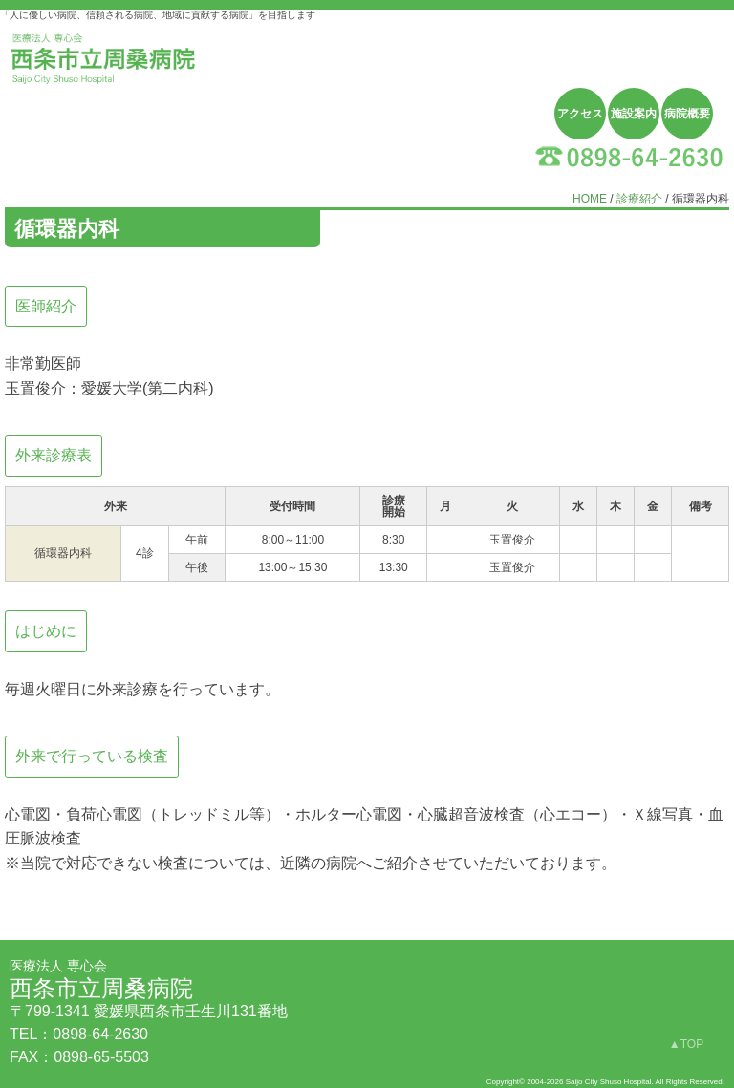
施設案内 (634, 113)
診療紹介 (639, 198)
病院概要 (687, 113)
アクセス (580, 113)
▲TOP (686, 1044)
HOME (589, 198)
